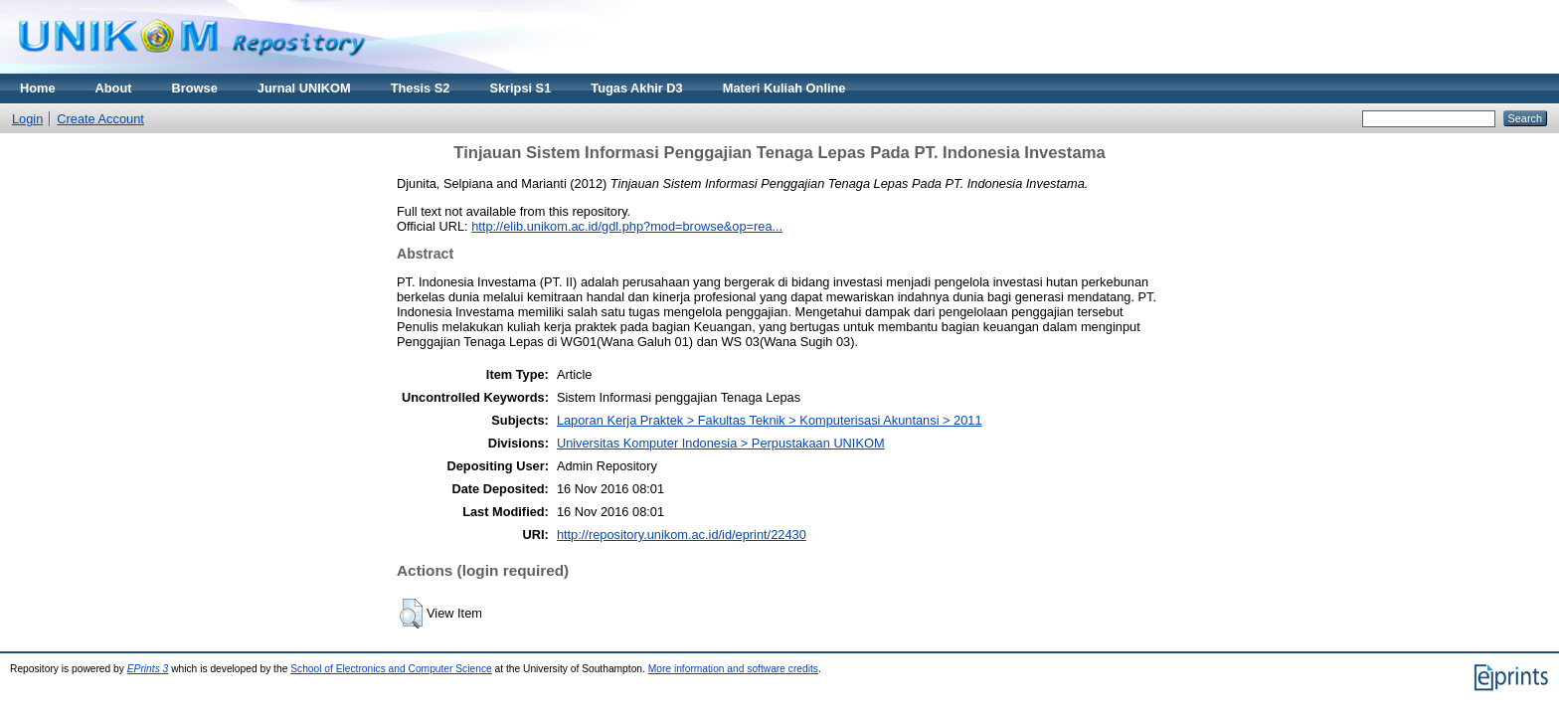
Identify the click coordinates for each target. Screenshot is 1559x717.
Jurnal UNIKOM (304, 88)
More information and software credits (733, 668)
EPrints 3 (148, 668)
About (113, 88)
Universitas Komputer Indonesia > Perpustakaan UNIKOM (721, 443)
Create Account (100, 118)
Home (38, 88)
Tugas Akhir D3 (636, 88)
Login (27, 118)
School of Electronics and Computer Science (391, 668)
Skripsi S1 (520, 88)
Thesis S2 (420, 88)
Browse (195, 88)
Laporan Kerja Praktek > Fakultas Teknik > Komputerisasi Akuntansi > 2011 (769, 420)
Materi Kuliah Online (784, 88)
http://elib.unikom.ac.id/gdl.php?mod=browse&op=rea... (626, 226)
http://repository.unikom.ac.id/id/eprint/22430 (681, 534)
